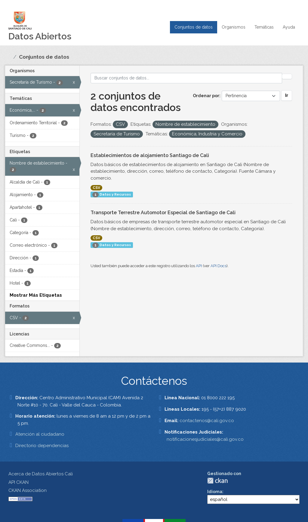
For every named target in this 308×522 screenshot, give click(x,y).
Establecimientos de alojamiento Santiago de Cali (150, 155)
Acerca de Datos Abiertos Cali (40, 474)
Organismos (233, 27)
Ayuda (289, 27)
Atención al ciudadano (39, 434)
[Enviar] (287, 76)
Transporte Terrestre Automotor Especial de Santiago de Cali (163, 212)
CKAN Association (27, 490)
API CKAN (18, 482)
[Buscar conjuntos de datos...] (186, 78)
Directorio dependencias (42, 445)
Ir (286, 95)
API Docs (218, 266)
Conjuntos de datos (193, 27)
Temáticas (264, 27)
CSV (96, 188)
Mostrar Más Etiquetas (36, 295)
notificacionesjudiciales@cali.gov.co (205, 439)
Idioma (214, 491)
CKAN (217, 480)
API (199, 266)
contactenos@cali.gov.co (207, 420)
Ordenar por (206, 95)
